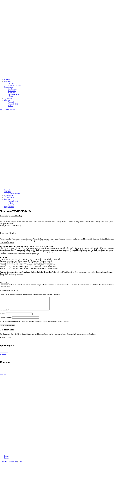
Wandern (11, 96)
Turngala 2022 (13, 104)
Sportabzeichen (13, 94)
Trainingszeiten (9, 98)
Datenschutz (13, 464)
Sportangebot (8, 87)
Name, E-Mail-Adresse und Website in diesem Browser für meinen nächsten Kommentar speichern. (36, 324)
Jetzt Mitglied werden (7, 109)
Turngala (11, 102)
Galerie (10, 106)
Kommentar (4, 312)
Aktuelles (7, 81)
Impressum (3, 464)
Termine (11, 83)
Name (2, 316)
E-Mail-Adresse (6, 320)
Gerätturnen (12, 91)
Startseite (7, 79)
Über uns (7, 100)
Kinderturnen (12, 89)
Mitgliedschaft (9, 207)
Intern (20, 464)
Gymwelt (11, 93)
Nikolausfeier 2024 (14, 85)
